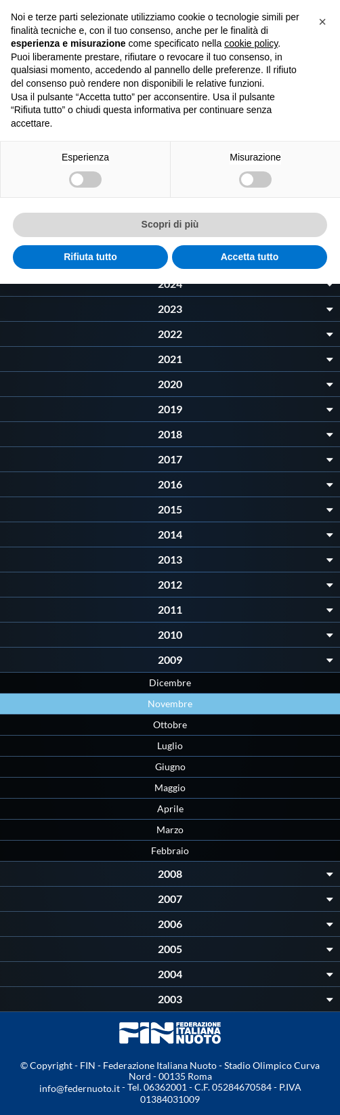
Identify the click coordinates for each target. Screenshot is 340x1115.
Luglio (170, 745)
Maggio (170, 787)
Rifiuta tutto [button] (90, 256)
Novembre (170, 703)
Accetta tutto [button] (250, 256)
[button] (322, 22)
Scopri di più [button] (170, 224)
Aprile (170, 808)
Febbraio (170, 850)
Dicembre (170, 682)
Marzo (170, 829)
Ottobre (170, 724)
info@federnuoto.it (79, 1088)
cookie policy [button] (251, 43)
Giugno (170, 766)
